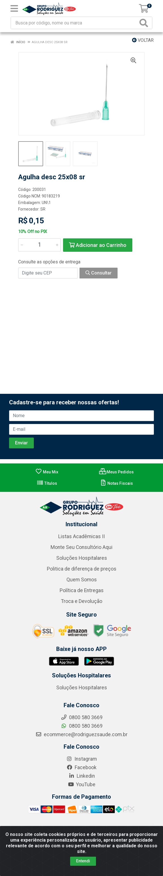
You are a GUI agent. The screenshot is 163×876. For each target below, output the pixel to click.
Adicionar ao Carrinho (97, 245)
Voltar (143, 40)
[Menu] (14, 8)
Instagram (81, 759)
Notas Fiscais (116, 483)
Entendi (83, 861)
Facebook (81, 767)
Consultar (98, 273)
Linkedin (81, 776)
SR (42, 209)
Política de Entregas (82, 590)
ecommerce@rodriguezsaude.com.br (81, 734)
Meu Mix (46, 472)
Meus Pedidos (116, 472)
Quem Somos (81, 579)
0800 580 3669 (82, 726)
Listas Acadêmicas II (81, 536)
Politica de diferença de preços (81, 569)
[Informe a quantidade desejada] (39, 244)
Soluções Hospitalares (81, 558)
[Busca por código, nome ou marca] (74, 23)
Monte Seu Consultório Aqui (81, 547)
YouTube (81, 784)
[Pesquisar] (145, 23)
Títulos (47, 483)
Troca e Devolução (81, 601)
